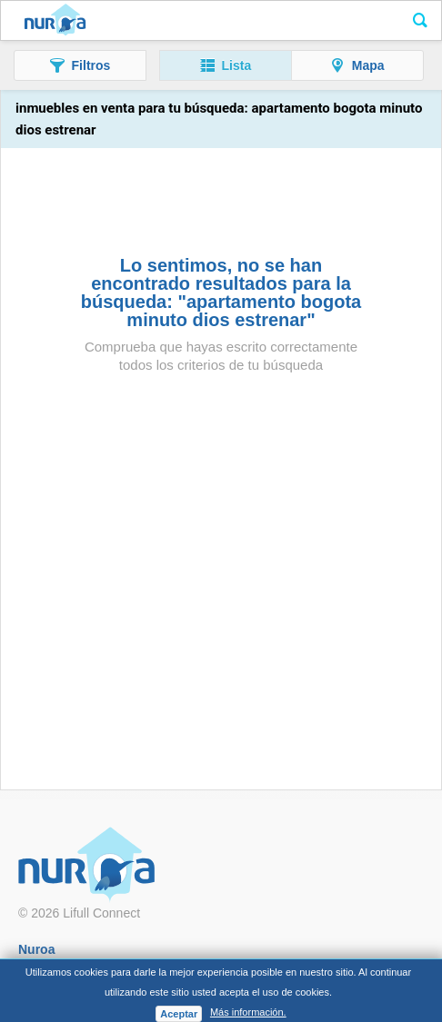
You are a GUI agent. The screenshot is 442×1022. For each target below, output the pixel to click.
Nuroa (55, 21)
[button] (80, 65)
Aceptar (178, 1013)
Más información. (248, 1012)
